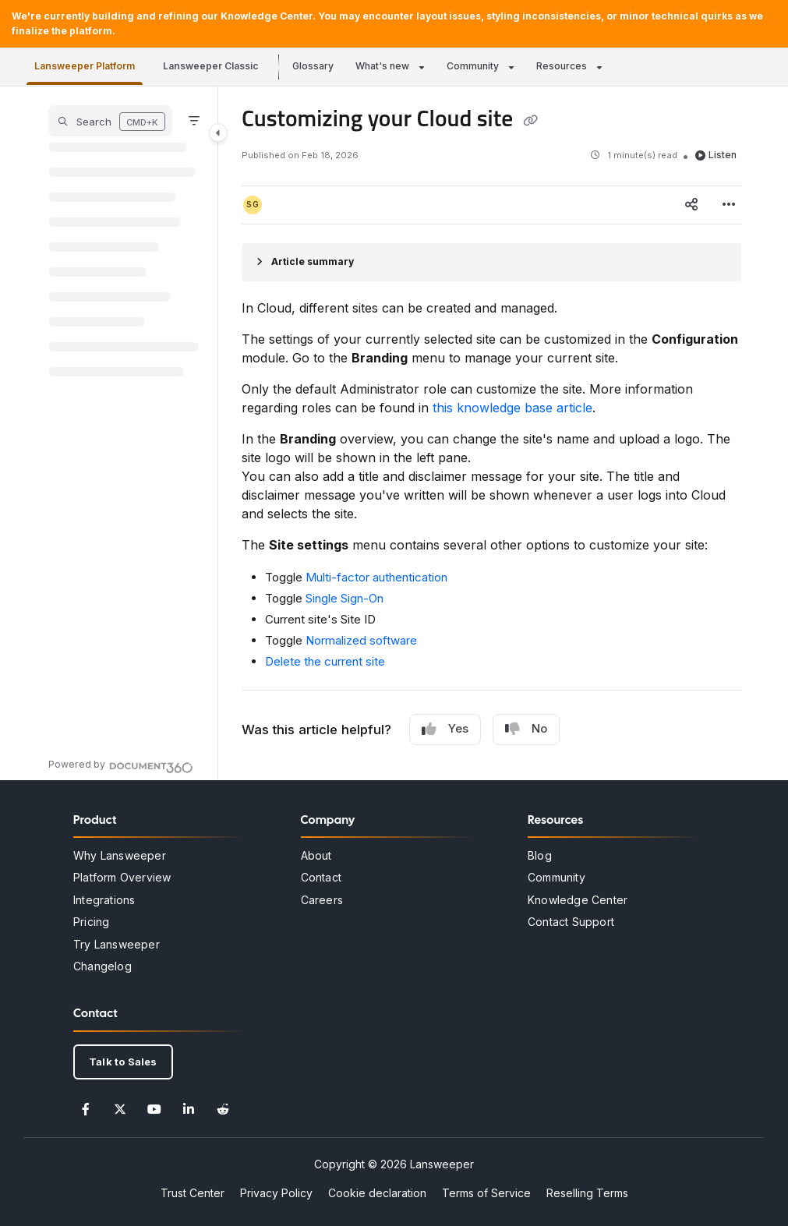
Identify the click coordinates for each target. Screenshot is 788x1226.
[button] (110, 120)
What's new (382, 66)
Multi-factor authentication (376, 577)
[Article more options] (728, 205)
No (526, 729)
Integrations (104, 899)
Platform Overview (122, 877)
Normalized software (361, 640)
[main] (491, 433)
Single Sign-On (344, 598)
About (316, 855)
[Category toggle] (218, 132)
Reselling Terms (587, 1193)
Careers (322, 899)
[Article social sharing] (691, 205)
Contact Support (571, 921)
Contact (321, 877)
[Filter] (194, 120)
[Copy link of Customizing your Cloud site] (530, 120)
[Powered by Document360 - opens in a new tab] (120, 765)
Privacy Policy (276, 1193)
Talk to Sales (123, 1061)
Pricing (91, 921)
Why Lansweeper (119, 855)
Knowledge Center (577, 899)
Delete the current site (325, 661)
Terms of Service (486, 1193)
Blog (540, 855)
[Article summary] (491, 262)
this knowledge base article (512, 407)
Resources (561, 66)
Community (473, 66)
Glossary (313, 66)
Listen (716, 155)
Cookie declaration (377, 1193)
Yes (445, 729)
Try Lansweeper (116, 944)
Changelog (102, 966)
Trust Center (192, 1193)
